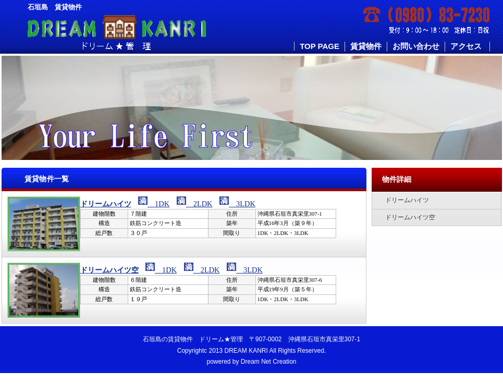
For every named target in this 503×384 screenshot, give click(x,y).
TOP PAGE (319, 46)
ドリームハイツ (105, 204)
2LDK (199, 204)
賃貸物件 (366, 46)
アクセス (466, 46)
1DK (158, 204)
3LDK (242, 204)
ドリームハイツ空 (109, 270)
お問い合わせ (415, 46)
